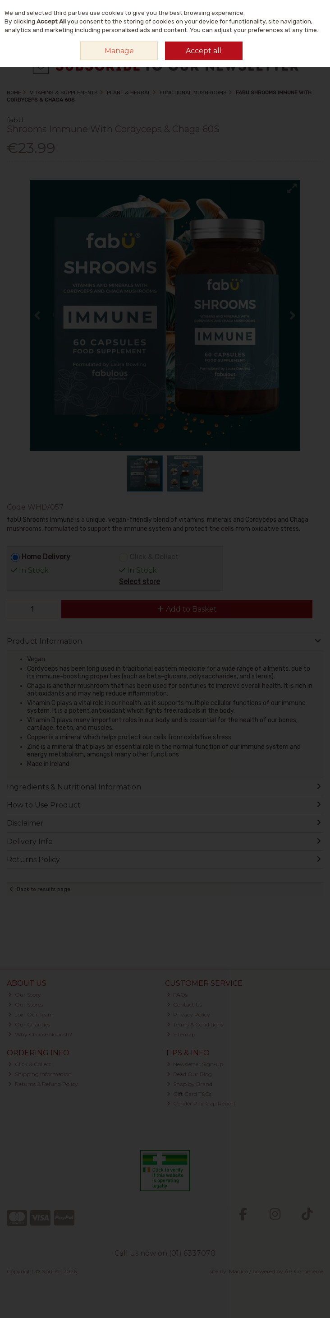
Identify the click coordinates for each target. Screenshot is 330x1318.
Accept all (204, 50)
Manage (119, 50)
